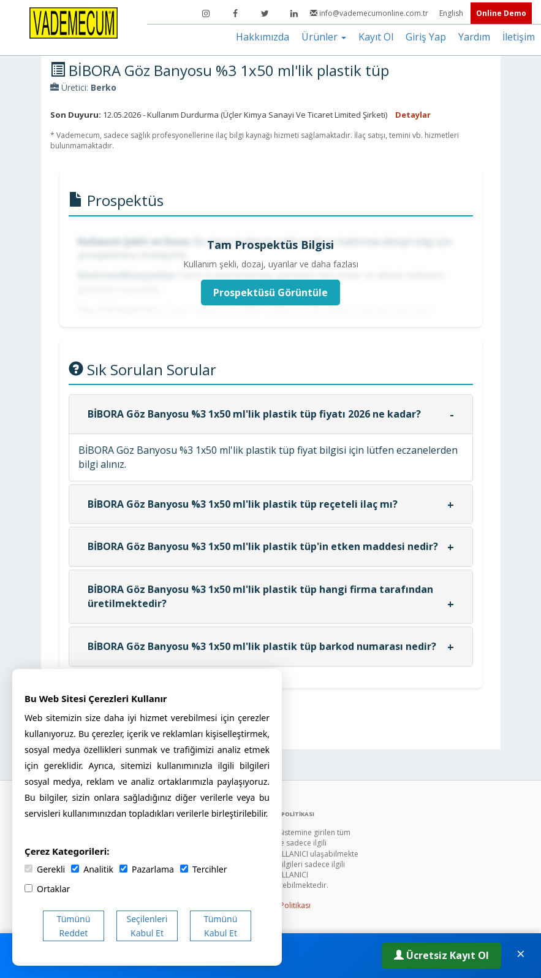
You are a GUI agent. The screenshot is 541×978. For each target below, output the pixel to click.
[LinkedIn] (294, 13)
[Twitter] (264, 13)
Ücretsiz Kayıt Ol (441, 955)
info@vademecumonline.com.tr (370, 13)
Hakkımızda (262, 37)
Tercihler (203, 869)
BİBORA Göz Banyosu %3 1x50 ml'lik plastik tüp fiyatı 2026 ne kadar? (254, 414)
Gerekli (45, 869)
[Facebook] (235, 13)
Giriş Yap (426, 37)
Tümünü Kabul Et (221, 926)
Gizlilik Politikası (283, 905)
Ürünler (323, 37)
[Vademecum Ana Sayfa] (73, 22)
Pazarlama (146, 869)
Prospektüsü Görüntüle (270, 292)
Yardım (474, 37)
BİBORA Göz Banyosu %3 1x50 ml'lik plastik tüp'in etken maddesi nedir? (263, 546)
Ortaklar (47, 889)
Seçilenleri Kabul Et (147, 926)
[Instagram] (205, 13)
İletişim (518, 37)
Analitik (92, 869)
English (452, 13)
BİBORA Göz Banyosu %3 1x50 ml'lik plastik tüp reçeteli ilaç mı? (243, 504)
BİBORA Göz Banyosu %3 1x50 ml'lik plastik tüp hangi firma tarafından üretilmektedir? (260, 596)
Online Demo (501, 13)
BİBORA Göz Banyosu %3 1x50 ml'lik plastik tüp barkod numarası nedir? (262, 646)
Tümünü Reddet (74, 926)
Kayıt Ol (375, 37)
